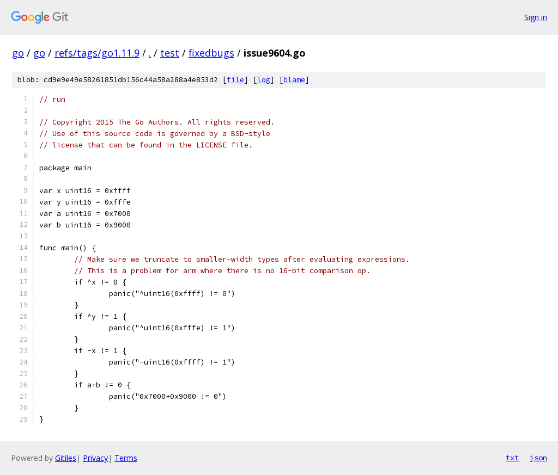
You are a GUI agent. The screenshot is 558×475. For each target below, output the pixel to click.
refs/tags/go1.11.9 (97, 52)
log (263, 79)
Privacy (95, 458)
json (538, 457)
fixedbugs (211, 52)
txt (512, 457)
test (169, 52)
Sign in (535, 17)
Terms (125, 458)
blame (294, 79)
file (235, 79)
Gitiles (65, 458)
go (18, 52)
